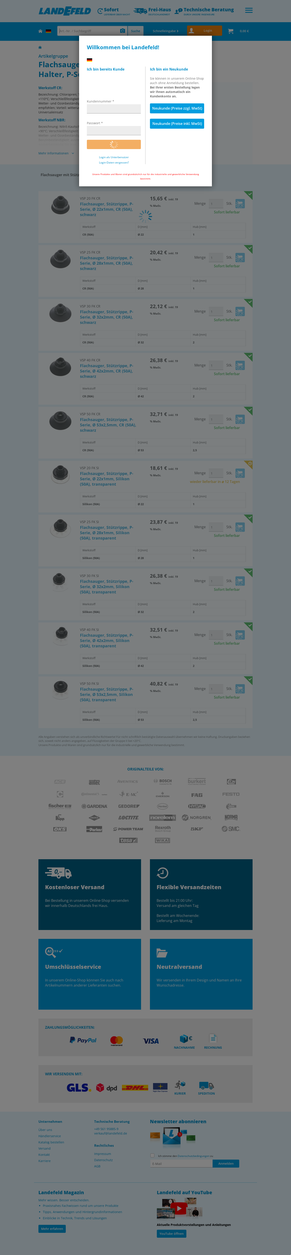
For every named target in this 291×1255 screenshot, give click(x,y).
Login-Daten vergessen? (114, 162)
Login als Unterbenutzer (114, 157)
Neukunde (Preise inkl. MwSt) (177, 123)
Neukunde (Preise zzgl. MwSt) (177, 108)
